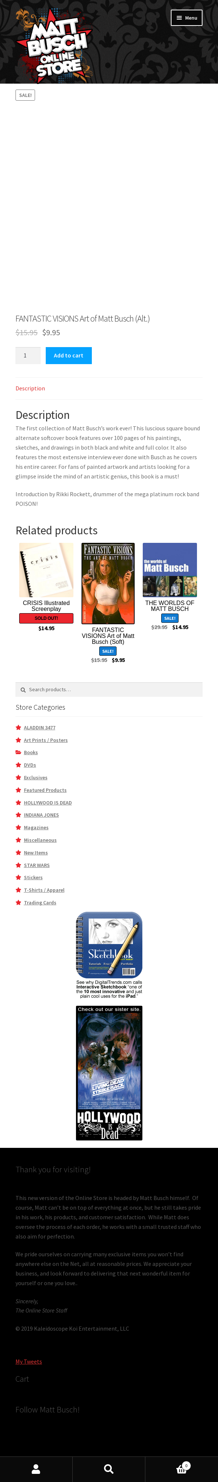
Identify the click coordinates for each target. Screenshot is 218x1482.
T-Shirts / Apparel (44, 890)
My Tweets (28, 1361)
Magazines (36, 827)
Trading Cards (40, 902)
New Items (36, 852)
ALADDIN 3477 (39, 727)
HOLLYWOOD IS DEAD (48, 802)
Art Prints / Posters (46, 740)
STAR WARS (37, 865)
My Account (36, 1469)
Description (30, 388)
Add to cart (68, 355)
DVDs (30, 765)
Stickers (33, 877)
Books (31, 752)
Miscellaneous (40, 840)
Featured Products (45, 790)
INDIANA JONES (41, 814)
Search (109, 1469)
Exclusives (36, 777)
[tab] (109, 389)
